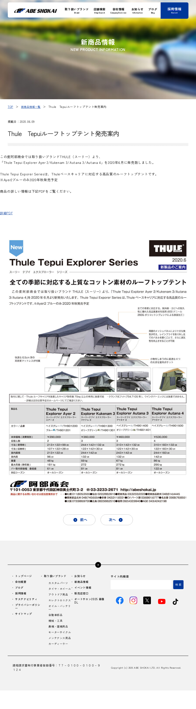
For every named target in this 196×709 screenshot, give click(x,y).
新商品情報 (82, 583)
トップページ (24, 577)
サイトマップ (24, 616)
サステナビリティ (27, 601)
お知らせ (81, 577)
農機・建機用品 (59, 637)
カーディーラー (59, 662)
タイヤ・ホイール (59, 592)
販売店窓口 (82, 595)
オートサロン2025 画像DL (89, 602)
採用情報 (21, 595)
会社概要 (21, 583)
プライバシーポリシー (27, 608)
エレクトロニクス (59, 607)
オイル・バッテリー (59, 617)
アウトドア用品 (59, 600)
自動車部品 (56, 625)
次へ (113, 520)
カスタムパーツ (59, 584)
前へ (83, 520)
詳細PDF (7, 212)
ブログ (19, 589)
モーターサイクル (59, 644)
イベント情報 (84, 589)
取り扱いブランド (57, 577)
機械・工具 (56, 631)
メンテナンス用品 (59, 654)
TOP (10, 107)
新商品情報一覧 (31, 107)
